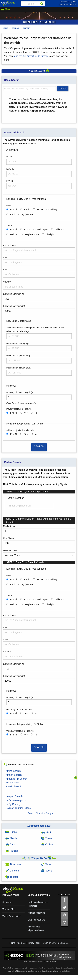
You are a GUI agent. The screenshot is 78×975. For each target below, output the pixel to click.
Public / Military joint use (21, 214)
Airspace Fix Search (16, 779)
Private (40, 209)
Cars (10, 844)
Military (53, 209)
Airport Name (9, 245)
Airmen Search (14, 775)
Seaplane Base (32, 234)
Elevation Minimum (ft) (13, 294)
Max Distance (9, 538)
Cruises (47, 844)
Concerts (12, 870)
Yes (26, 413)
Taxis (46, 832)
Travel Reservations (11, 916)
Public (27, 209)
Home (5, 28)
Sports (46, 870)
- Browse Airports (16, 800)
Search (15, 28)
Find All (13, 209)
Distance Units (10, 550)
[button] (47, 71)
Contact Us (63, 943)
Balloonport (42, 229)
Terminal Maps (9, 909)
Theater (11, 877)
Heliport (13, 234)
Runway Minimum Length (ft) (19, 392)
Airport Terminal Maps (19, 808)
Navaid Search (14, 786)
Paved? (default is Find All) (19, 409)
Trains (46, 838)
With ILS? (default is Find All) (20, 430)
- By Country (14, 804)
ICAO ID (10, 169)
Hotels (11, 832)
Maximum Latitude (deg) (17, 343)
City (5, 257)
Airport (27, 28)
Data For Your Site (36, 920)
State (5, 269)
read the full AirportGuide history (30, 56)
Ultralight (50, 234)
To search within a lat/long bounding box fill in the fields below (35, 327)
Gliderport (59, 229)
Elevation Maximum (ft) (14, 306)
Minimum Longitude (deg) (18, 355)
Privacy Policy (33, 943)
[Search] (41, 3)
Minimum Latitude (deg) (17, 331)
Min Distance (9, 526)
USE (8, 205)
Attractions (13, 864)
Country (7, 282)
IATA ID (9, 156)
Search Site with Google (40, 813)
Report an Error (49, 943)
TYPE (9, 225)
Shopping (6, 902)
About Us (21, 943)
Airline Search (13, 771)
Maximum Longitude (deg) (18, 368)
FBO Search (12, 782)
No (36, 413)
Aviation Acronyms (36, 913)
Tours (46, 864)
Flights (11, 838)
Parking (11, 851)
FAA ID (9, 181)
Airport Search (15, 796)
